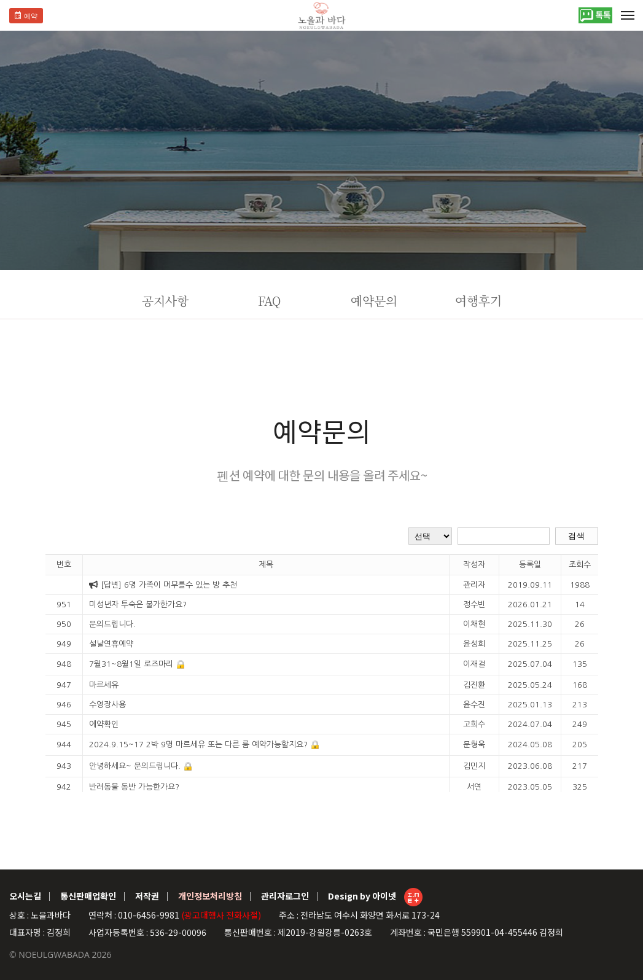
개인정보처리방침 (210, 896)
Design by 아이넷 (375, 897)
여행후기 (478, 300)
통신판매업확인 (88, 896)
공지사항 (165, 300)
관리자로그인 (285, 896)
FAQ (269, 300)
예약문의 (374, 300)
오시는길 (25, 896)
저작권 (147, 896)
